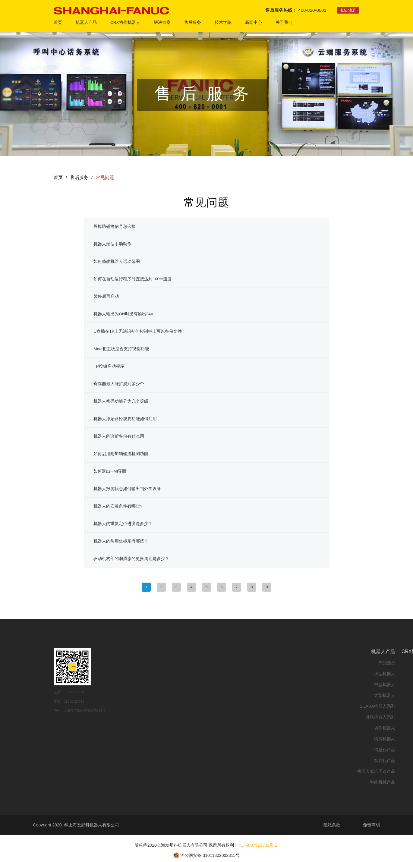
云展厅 (230, 695)
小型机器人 (144, 673)
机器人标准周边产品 (136, 771)
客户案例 (228, 684)
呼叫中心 (268, 662)
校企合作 (309, 673)
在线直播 (228, 706)
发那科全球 (307, 691)
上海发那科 (307, 702)
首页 (58, 22)
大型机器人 (144, 695)
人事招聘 (309, 713)
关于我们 (284, 22)
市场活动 (350, 673)
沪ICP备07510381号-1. (257, 845)
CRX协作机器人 (125, 22)
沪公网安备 (190, 855)
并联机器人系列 (140, 717)
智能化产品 (144, 760)
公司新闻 (350, 662)
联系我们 (309, 724)
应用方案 (228, 662)
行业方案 (228, 673)
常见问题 (105, 177)
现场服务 (268, 673)
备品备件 (268, 684)
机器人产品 (86, 22)
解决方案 (162, 22)
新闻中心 (253, 22)
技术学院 (223, 22)
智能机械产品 (142, 782)
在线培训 (309, 662)
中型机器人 (144, 684)
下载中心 (268, 717)
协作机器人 (144, 727)
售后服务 (192, 22)
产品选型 (146, 662)
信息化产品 (144, 749)
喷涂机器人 (144, 738)
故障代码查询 (264, 695)
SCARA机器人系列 (137, 706)
